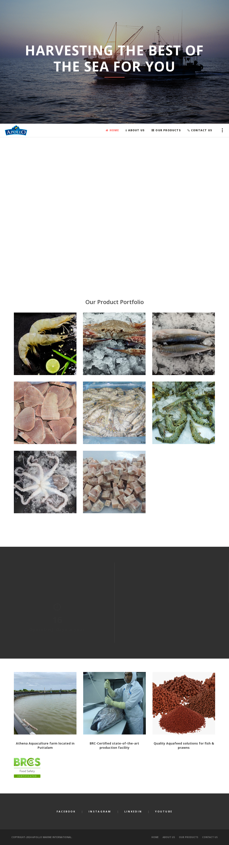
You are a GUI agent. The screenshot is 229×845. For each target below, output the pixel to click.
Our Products (188, 837)
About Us (169, 837)
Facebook (66, 811)
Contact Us (210, 837)
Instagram (100, 811)
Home (155, 837)
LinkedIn (133, 811)
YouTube (163, 811)
